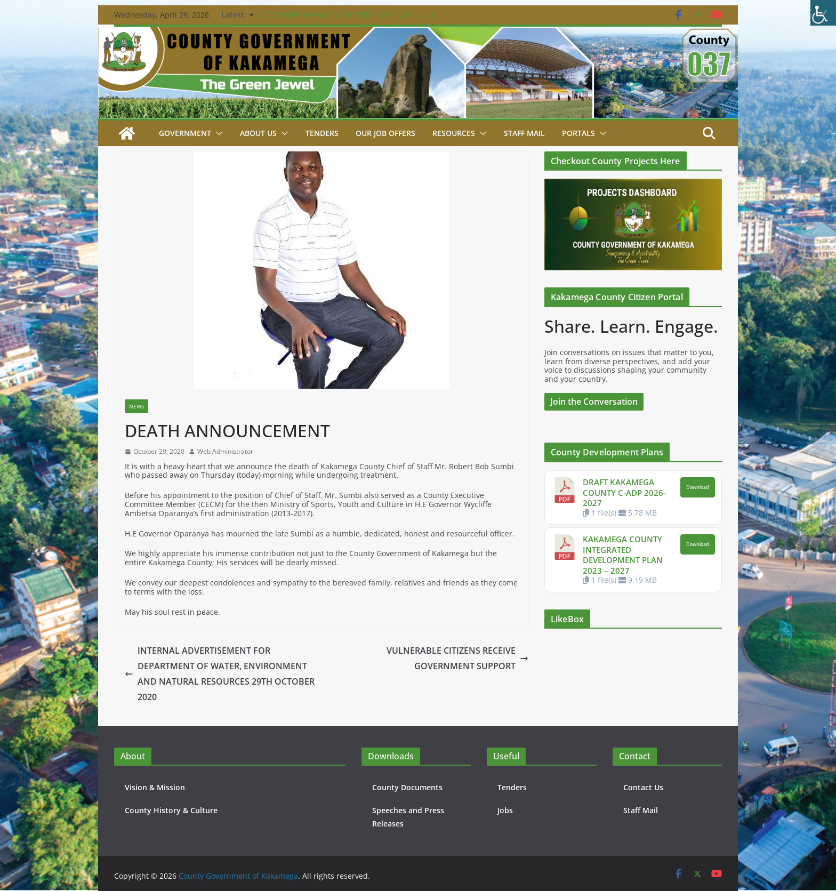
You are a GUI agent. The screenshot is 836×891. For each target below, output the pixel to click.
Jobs (505, 810)
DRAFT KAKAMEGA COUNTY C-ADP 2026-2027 (624, 492)
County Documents (407, 787)
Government (185, 133)
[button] (217, 133)
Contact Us (643, 787)
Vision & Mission (155, 787)
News (136, 406)
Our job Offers (385, 133)
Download (697, 487)
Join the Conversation (594, 401)
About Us (258, 133)
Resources (453, 133)
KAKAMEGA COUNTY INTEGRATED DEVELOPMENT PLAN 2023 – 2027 (623, 555)
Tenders (322, 133)
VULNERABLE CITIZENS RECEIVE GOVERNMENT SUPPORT (457, 658)
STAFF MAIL (524, 133)
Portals (578, 133)
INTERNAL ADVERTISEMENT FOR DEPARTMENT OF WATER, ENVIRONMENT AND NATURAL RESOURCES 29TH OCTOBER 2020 (220, 673)
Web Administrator (225, 451)
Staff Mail (640, 810)
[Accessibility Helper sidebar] (823, 13)
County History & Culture (171, 810)
